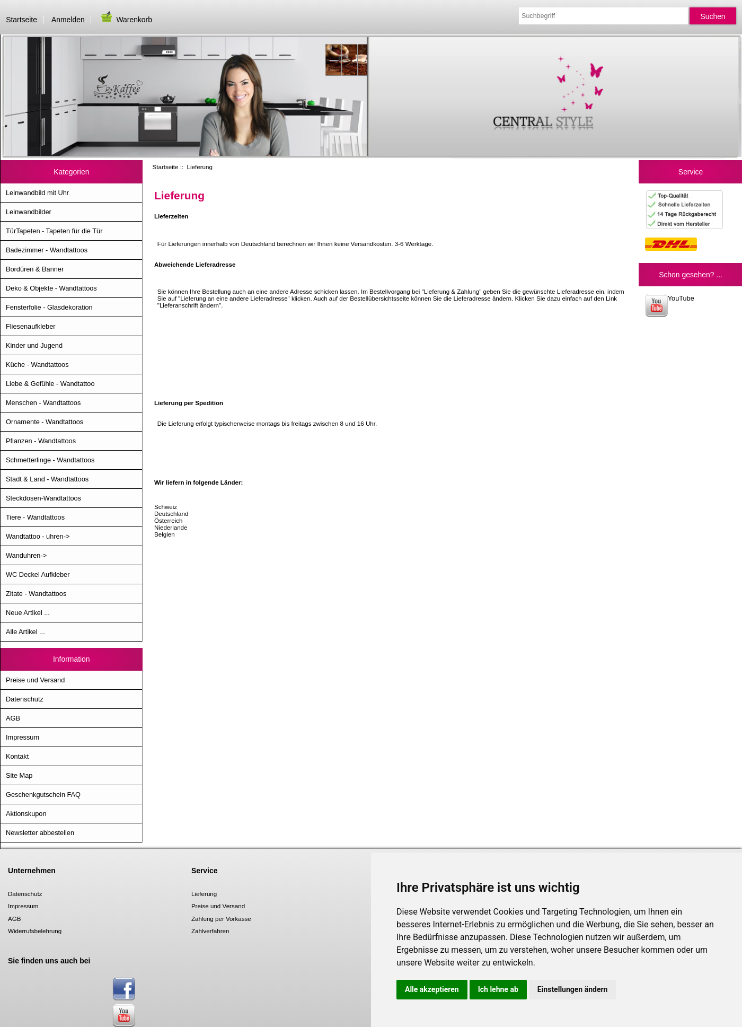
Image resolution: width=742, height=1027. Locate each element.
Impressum (22, 737)
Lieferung (204, 893)
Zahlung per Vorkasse (221, 918)
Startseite (21, 19)
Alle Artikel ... (25, 632)
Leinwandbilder (28, 212)
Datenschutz (24, 699)
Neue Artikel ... (28, 613)
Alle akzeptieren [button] (432, 989)
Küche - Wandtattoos (37, 364)
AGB (13, 718)
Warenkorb (125, 19)
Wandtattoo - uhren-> (37, 536)
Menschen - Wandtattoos (43, 403)
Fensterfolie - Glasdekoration (49, 307)
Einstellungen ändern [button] (572, 989)
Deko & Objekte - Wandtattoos (51, 288)
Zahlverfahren (210, 930)
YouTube (669, 305)
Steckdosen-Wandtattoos (43, 498)
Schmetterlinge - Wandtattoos (50, 460)
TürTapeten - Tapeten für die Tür (54, 231)
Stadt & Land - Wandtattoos (47, 479)
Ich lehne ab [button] (498, 989)
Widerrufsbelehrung (34, 930)
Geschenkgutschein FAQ (43, 794)
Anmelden (68, 19)
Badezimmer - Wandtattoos (46, 250)
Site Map (19, 775)
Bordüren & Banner (35, 269)
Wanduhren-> (26, 555)
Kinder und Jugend (34, 345)
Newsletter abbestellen (40, 833)
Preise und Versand (35, 680)
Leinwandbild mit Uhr (37, 193)
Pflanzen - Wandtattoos (41, 441)
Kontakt (17, 756)
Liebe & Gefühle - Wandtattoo (50, 384)
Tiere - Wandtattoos (35, 517)
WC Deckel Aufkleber (37, 574)
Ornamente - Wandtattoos (44, 422)
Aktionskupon (26, 814)
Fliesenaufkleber (31, 326)
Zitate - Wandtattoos (36, 594)
